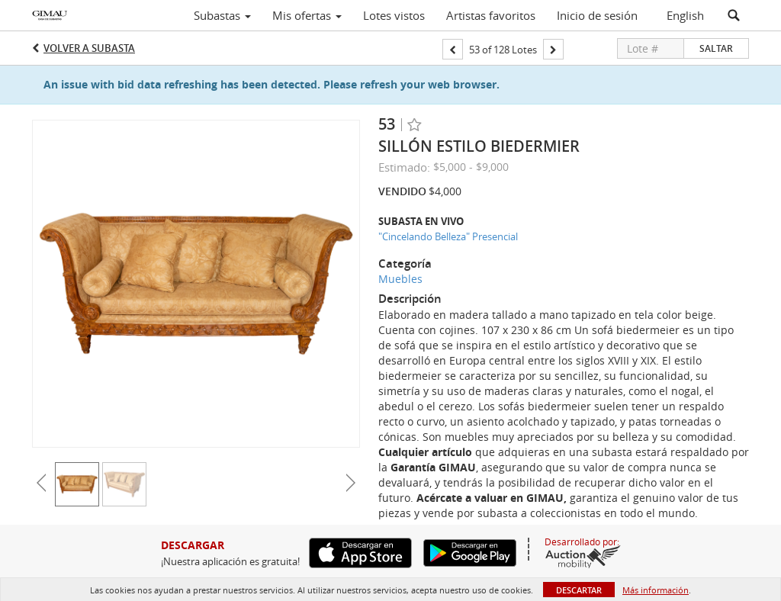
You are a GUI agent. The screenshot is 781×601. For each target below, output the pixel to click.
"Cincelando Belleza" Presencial (448, 236)
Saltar (716, 48)
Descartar (579, 590)
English (685, 15)
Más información (655, 590)
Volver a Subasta (89, 48)
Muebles (400, 279)
